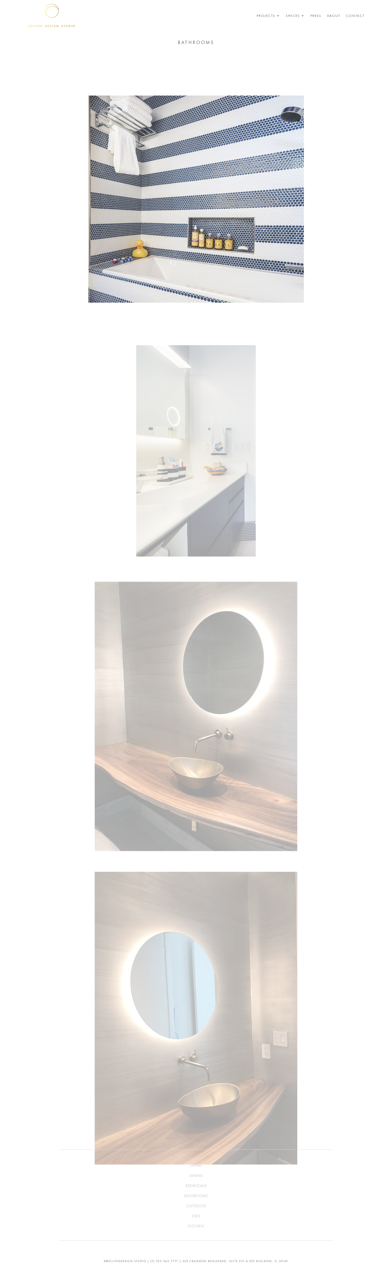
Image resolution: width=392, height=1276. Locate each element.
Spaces (293, 15)
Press (315, 15)
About (333, 15)
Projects (266, 15)
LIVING (196, 1165)
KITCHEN (196, 1226)
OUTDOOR (196, 1206)
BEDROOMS (196, 1185)
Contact (355, 15)
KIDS (196, 1216)
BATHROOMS (196, 1195)
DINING (196, 1175)
